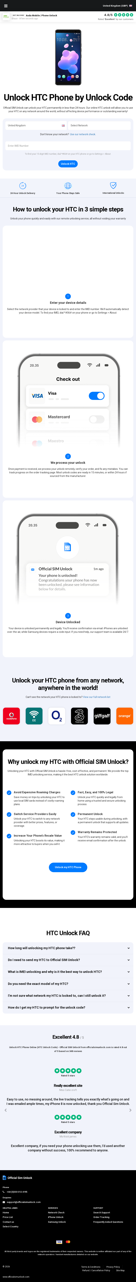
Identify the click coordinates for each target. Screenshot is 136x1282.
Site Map (120, 1270)
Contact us (8, 1222)
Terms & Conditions (90, 1267)
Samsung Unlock (57, 1222)
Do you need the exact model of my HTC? (38, 984)
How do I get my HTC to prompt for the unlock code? (46, 1007)
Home (6, 1212)
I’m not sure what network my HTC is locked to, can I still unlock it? (57, 995)
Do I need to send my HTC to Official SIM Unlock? (44, 960)
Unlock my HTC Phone (68, 867)
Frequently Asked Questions (108, 1222)
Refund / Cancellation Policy (96, 1270)
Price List (8, 1217)
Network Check (56, 1212)
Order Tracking (101, 1217)
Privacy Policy (113, 1267)
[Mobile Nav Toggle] (6, 6)
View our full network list (96, 697)
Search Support (101, 1212)
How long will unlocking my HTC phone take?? (41, 948)
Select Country (10, 1226)
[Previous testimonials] (5, 1110)
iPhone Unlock (55, 1217)
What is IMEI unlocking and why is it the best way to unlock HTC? (55, 972)
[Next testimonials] (130, 1110)
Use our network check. (83, 134)
